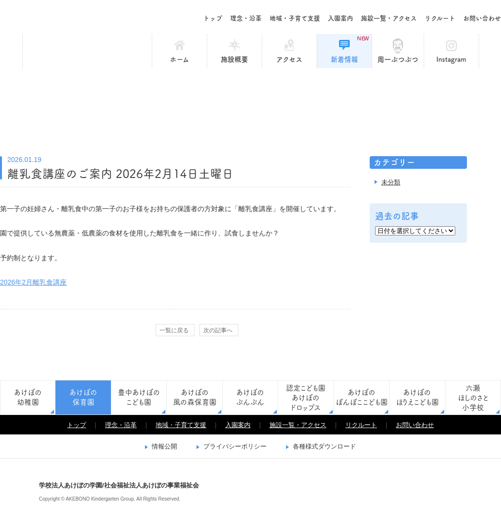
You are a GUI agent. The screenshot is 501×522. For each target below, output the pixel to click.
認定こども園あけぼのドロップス (305, 397)
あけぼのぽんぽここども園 (362, 397)
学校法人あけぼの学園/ (14, 490)
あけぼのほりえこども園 (417, 397)
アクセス (289, 59)
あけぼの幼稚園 (28, 397)
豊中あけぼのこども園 (139, 397)
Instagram (451, 59)
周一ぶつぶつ (397, 59)
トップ (212, 18)
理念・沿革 (246, 18)
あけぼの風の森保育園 (194, 397)
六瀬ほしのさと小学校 (473, 397)
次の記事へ (218, 330)
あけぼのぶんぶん (250, 397)
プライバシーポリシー (235, 446)
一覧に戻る (174, 330)
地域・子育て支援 (294, 18)
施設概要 (234, 59)
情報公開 (164, 446)
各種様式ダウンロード (324, 446)
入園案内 (340, 18)
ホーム (179, 59)
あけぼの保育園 (87, 51)
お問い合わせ (482, 18)
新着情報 (350, 49)
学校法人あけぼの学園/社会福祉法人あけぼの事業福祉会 (68, 17)
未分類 (390, 182)
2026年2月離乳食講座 (33, 282)
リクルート (440, 18)
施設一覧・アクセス (389, 18)
